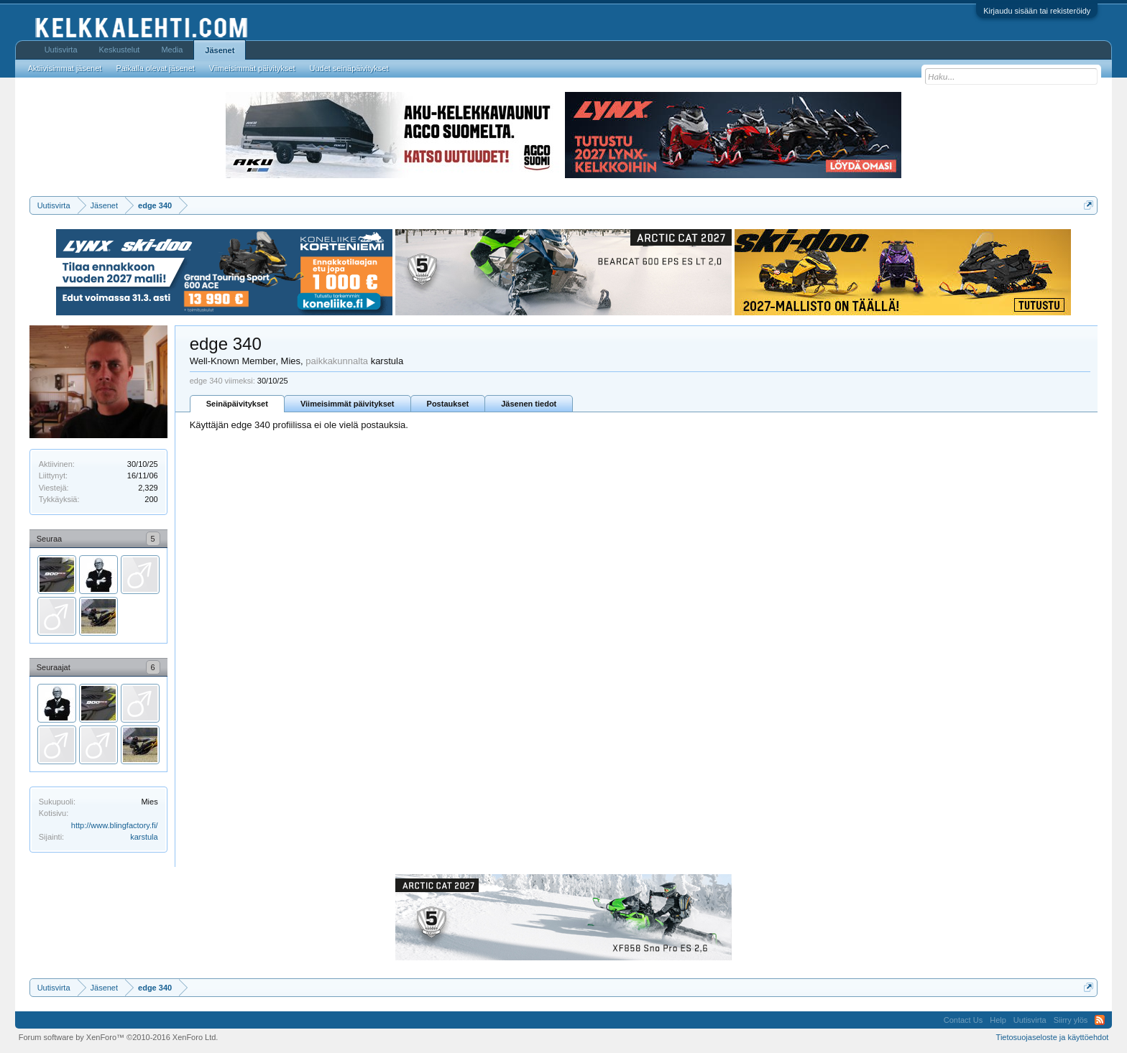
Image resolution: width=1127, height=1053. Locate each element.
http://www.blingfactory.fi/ (114, 825)
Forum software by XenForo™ (118, 1037)
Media (172, 49)
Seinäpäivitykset (237, 403)
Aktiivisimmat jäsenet (65, 68)
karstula (144, 836)
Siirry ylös (1071, 1020)
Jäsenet (219, 50)
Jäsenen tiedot (528, 403)
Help (998, 1020)
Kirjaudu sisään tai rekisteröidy (1036, 10)
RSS (1100, 1020)
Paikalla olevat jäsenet (155, 68)
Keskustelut (119, 49)
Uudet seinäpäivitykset (348, 68)
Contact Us (963, 1020)
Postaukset (448, 403)
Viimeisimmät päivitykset (347, 403)
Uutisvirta (61, 49)
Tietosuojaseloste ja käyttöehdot (1052, 1037)
